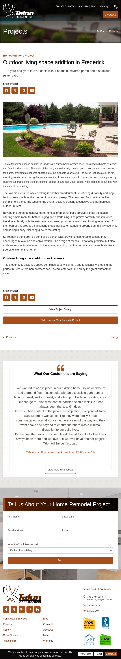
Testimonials (10, 640)
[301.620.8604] (57, 6)
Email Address (15, 530)
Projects (7, 624)
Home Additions (13, 55)
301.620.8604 (67, 6)
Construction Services (15, 618)
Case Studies (10, 635)
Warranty (104, 6)
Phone (65, 530)
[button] (115, 6)
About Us (83, 6)
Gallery (7, 629)
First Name (14, 517)
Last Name (68, 517)
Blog (45, 618)
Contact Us (49, 624)
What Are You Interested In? (23, 544)
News (94, 6)
